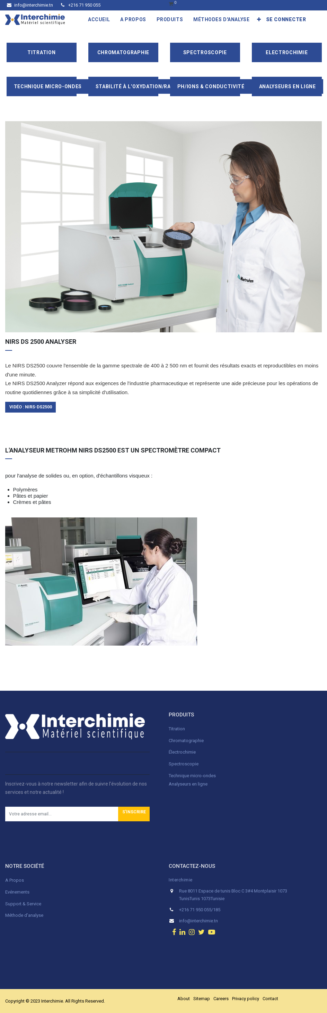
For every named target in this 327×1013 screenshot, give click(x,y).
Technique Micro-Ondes (48, 86)
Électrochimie (182, 752)
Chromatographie (123, 52)
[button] (259, 19)
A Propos (15, 880)
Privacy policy (245, 998)
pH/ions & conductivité (211, 86)
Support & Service (23, 903)
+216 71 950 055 (80, 5)
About (183, 998)
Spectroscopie (205, 52)
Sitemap (201, 998)
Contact (270, 998)
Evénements (17, 892)
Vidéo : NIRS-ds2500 (30, 407)
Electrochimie (287, 52)
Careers (221, 998)
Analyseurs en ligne (287, 86)
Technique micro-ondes (192, 775)
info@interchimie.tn (30, 5)
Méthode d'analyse (24, 915)
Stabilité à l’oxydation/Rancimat (143, 86)
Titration (41, 52)
